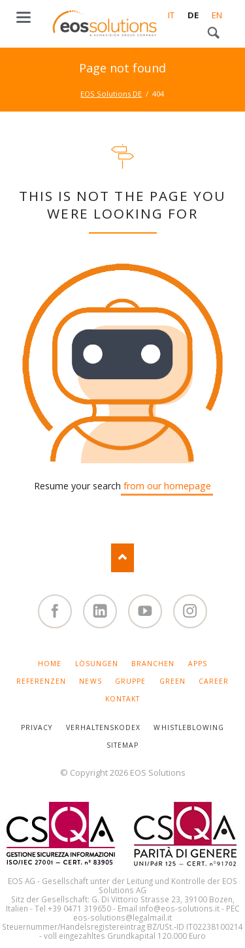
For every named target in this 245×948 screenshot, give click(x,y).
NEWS (90, 681)
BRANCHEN (152, 663)
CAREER (214, 681)
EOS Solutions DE (111, 94)
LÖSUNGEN (96, 663)
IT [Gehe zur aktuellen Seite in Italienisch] (171, 15)
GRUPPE (130, 681)
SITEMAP (122, 745)
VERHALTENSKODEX (103, 727)
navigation (23, 17)
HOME (49, 663)
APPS (197, 663)
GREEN (172, 681)
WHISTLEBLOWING (189, 727)
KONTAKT (122, 698)
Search (214, 33)
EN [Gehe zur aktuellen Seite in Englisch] (217, 15)
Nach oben (122, 557)
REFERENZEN (41, 681)
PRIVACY (36, 727)
